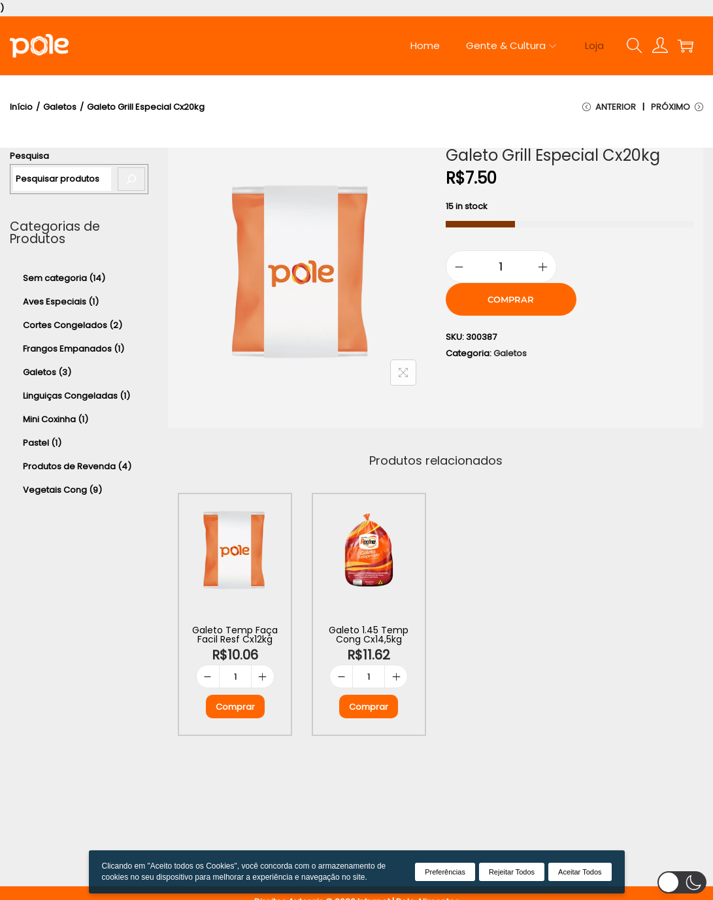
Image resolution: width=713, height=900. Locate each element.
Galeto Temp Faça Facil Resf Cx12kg (235, 635)
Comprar (511, 299)
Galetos (59, 107)
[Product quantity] (501, 267)
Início (21, 107)
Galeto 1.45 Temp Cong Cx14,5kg (368, 635)
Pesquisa (29, 156)
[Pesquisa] (131, 179)
